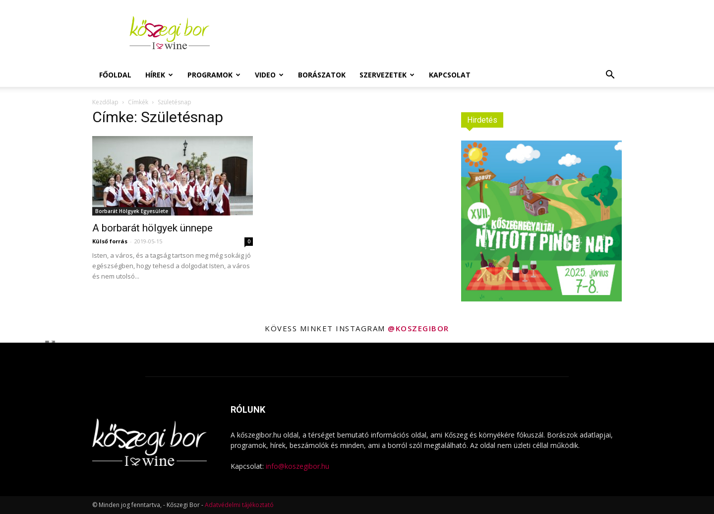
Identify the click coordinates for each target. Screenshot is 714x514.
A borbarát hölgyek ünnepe (152, 228)
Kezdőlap (105, 102)
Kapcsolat (450, 74)
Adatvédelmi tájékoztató (239, 505)
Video (269, 74)
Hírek (159, 74)
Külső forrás (109, 241)
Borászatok (322, 74)
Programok (213, 74)
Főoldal (115, 74)
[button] (610, 75)
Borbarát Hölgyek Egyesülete (131, 211)
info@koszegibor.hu (297, 466)
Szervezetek (387, 74)
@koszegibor (418, 328)
